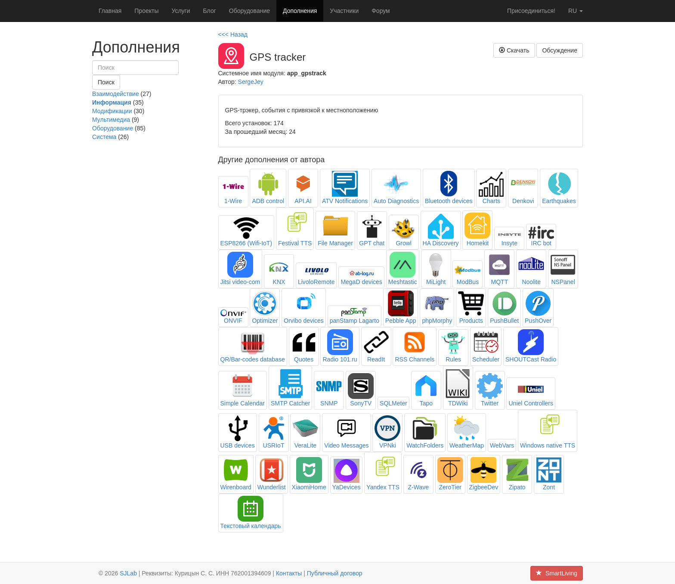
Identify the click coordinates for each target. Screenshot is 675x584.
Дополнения (300, 10)
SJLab (128, 573)
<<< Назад (233, 34)
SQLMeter (393, 403)
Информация (111, 102)
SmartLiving (556, 573)
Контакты (289, 573)
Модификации (112, 111)
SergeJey (250, 81)
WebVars (502, 445)
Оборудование (249, 10)
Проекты (146, 10)
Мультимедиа (111, 119)
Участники (344, 10)
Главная (110, 10)
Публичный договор (334, 573)
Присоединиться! (531, 10)
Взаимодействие (115, 93)
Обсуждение (559, 50)
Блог (209, 10)
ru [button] (575, 10)
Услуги (180, 10)
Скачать (514, 50)
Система (104, 136)
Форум (381, 10)
